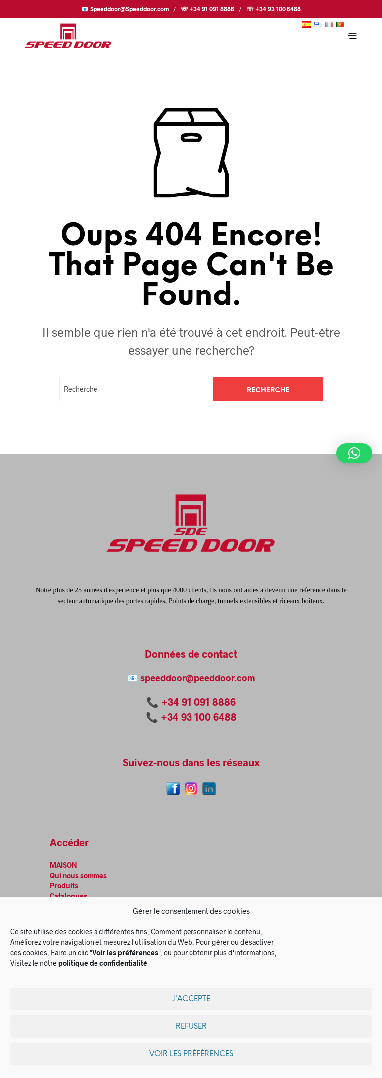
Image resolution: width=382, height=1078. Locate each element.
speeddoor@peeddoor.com (197, 677)
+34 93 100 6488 (199, 717)
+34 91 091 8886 (198, 702)
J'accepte (191, 999)
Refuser (191, 1027)
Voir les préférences (191, 1054)
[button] (354, 453)
